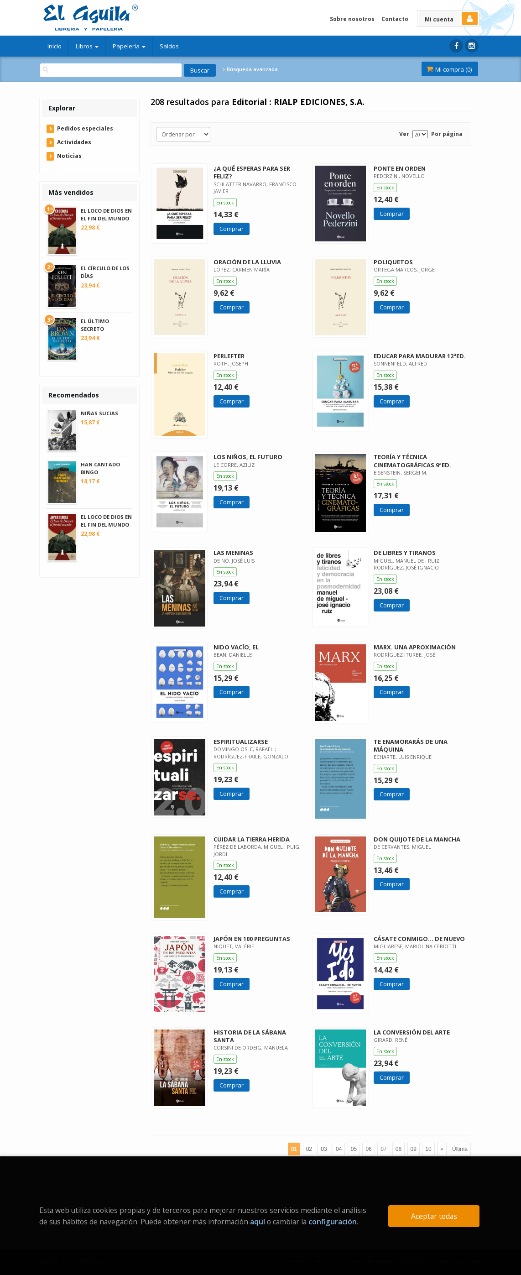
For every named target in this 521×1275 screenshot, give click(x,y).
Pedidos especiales (85, 128)
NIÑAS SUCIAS (99, 413)
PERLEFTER (229, 356)
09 (414, 1149)
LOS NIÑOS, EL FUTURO (248, 457)
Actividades (74, 142)
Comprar (231, 229)
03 (324, 1149)
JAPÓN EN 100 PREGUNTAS (252, 939)
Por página (447, 133)
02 (309, 1149)
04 (339, 1149)
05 (354, 1149)
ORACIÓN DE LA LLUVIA (247, 262)
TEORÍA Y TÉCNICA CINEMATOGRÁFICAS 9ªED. (412, 461)
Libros (87, 46)
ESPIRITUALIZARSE (241, 741)
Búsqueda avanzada (250, 69)
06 (368, 1149)
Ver (404, 133)
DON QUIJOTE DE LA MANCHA (417, 839)
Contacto (394, 19)
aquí (257, 1222)
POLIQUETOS (393, 262)
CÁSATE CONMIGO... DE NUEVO (419, 939)
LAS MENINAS (233, 553)
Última (460, 1149)
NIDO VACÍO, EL (236, 647)
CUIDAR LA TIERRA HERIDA (252, 839)
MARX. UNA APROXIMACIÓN (415, 647)
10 (428, 1149)
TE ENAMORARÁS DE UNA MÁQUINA (411, 745)
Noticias (69, 156)
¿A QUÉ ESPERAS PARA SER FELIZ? (252, 172)
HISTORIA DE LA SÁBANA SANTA (250, 1036)
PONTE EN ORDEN (400, 168)
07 (383, 1149)
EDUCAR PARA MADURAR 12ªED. (420, 356)
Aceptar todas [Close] (434, 1216)
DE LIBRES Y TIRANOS (405, 553)
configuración (332, 1222)
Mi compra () (449, 69)
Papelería (129, 46)
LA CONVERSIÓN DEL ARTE (412, 1032)
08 (398, 1149)
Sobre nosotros (352, 19)
